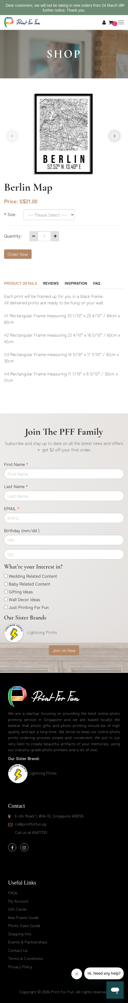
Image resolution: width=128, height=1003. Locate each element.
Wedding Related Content (33, 576)
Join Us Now (64, 650)
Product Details (20, 283)
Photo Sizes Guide (24, 925)
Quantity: (12, 235)
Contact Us (18, 950)
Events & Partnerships (27, 942)
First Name (16, 464)
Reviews (51, 283)
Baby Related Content (29, 583)
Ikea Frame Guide (23, 917)
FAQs (12, 892)
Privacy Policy (20, 966)
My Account (18, 901)
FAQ (96, 283)
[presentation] (12, 136)
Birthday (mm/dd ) (21, 530)
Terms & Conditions (25, 958)
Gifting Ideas (21, 591)
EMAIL (11, 508)
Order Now (18, 254)
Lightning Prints (42, 773)
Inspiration (76, 283)
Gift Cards (17, 909)
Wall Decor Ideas (24, 599)
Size (11, 214)
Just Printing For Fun (29, 607)
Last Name (16, 486)
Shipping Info (19, 933)
